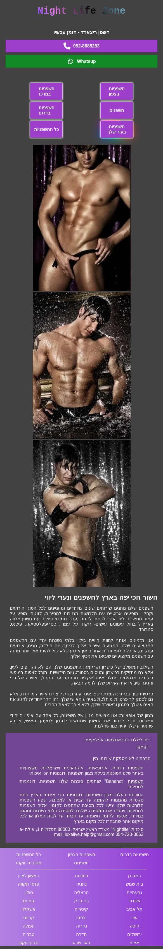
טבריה (28, 934)
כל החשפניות (46, 129)
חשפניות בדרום (46, 110)
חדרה (81, 934)
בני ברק (81, 900)
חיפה (134, 926)
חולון (28, 892)
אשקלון (29, 909)
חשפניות (135, 781)
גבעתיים (134, 892)
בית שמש (134, 884)
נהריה (81, 926)
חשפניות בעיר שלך (116, 129)
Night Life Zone (81, 11)
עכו (134, 917)
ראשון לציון (28, 875)
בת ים (28, 900)
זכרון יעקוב (28, 942)
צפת (81, 917)
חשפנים (116, 110)
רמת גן (134, 875)
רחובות (81, 875)
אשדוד (134, 900)
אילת (134, 942)
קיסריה (81, 909)
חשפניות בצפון (116, 91)
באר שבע (81, 942)
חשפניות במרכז (46, 91)
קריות (28, 917)
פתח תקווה (28, 884)
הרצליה (81, 892)
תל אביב (134, 909)
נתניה (81, 884)
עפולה (29, 926)
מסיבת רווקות (28, 862)
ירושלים (134, 934)
